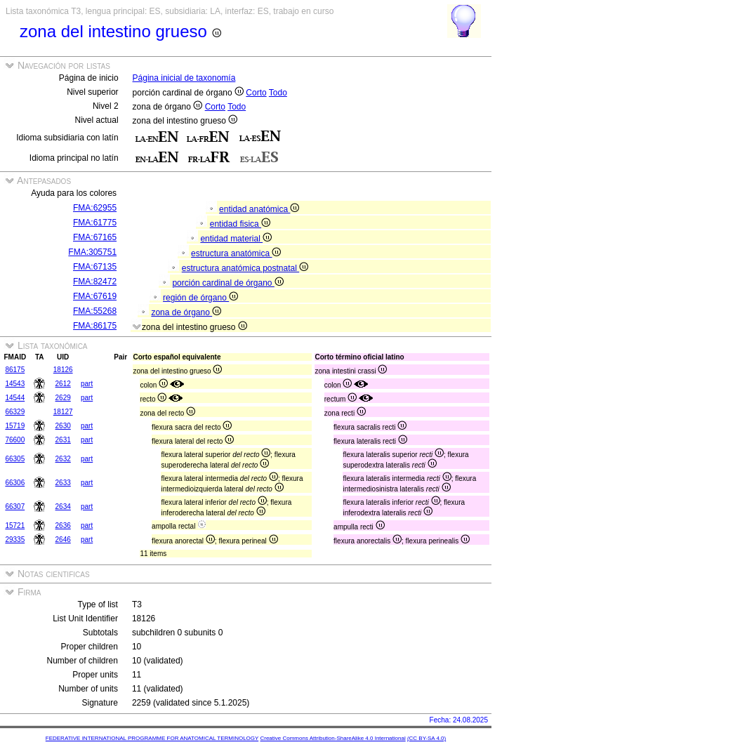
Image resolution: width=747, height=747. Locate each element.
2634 (63, 506)
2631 (63, 440)
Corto (256, 93)
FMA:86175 (95, 326)
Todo (278, 93)
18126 (63, 370)
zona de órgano (186, 312)
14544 (15, 398)
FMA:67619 (95, 296)
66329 (15, 412)
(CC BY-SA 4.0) (426, 738)
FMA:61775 (95, 222)
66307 (15, 506)
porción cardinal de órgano (227, 283)
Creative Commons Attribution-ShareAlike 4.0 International (332, 738)
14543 (15, 384)
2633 (63, 483)
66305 (15, 459)
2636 (63, 525)
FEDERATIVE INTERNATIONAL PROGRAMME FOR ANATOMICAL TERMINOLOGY (152, 738)
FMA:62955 (95, 208)
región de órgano (200, 298)
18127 (63, 412)
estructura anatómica (236, 253)
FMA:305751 (92, 252)
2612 (63, 384)
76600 (15, 440)
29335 (15, 539)
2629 (63, 398)
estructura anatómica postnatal (245, 268)
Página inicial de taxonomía (184, 78)
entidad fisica (240, 224)
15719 (15, 426)
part (87, 384)
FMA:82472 (95, 281)
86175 (15, 370)
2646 (63, 539)
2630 (63, 426)
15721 (15, 525)
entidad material (236, 239)
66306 (15, 483)
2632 (63, 459)
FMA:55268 (95, 311)
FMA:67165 (95, 237)
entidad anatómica (259, 209)
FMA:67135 (95, 267)
